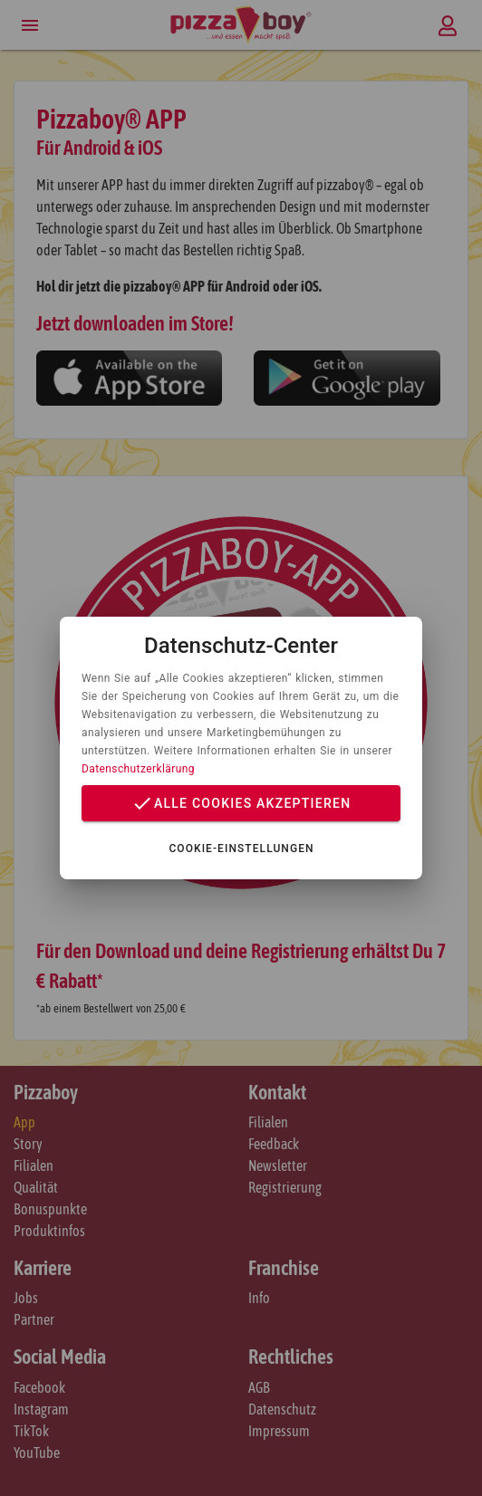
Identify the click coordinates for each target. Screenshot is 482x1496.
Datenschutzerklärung (138, 768)
